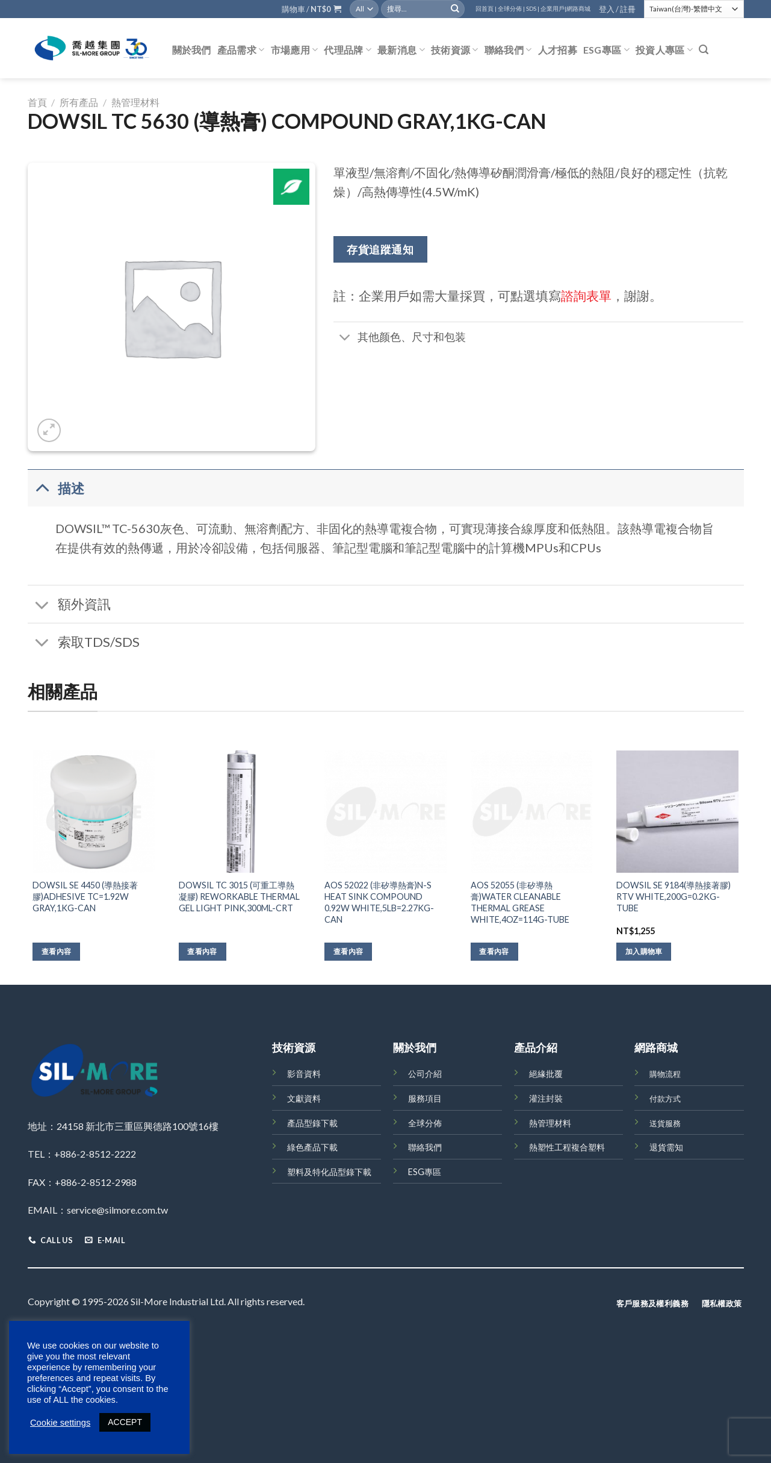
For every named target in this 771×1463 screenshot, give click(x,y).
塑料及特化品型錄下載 (329, 1172)
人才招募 (557, 49)
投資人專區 (664, 50)
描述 (56, 488)
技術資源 (454, 50)
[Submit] (455, 9)
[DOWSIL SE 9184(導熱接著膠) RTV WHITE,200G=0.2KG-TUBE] (677, 811)
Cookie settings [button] (60, 1422)
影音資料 (304, 1073)
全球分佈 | (511, 8)
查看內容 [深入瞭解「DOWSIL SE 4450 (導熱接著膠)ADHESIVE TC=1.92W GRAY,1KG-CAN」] (56, 951)
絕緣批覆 (546, 1073)
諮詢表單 (586, 295)
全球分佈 (425, 1123)
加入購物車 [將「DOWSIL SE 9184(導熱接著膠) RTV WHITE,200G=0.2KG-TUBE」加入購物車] (644, 951)
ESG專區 (606, 50)
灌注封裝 (546, 1098)
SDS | (532, 8)
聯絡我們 (508, 50)
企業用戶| (553, 8)
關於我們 (191, 49)
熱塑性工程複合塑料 (567, 1147)
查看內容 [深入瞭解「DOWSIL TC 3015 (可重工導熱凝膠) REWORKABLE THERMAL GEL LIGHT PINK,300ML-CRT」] (202, 951)
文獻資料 (304, 1098)
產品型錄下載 (312, 1123)
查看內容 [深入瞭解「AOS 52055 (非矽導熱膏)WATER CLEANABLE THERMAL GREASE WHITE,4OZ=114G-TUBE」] (494, 951)
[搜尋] (703, 49)
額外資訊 (69, 606)
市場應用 (294, 50)
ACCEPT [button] (125, 1422)
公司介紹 (425, 1073)
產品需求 (241, 50)
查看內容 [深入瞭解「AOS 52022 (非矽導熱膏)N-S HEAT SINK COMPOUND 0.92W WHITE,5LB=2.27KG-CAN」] (348, 951)
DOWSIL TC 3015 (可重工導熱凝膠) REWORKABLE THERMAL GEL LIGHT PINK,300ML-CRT (239, 896)
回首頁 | (486, 8)
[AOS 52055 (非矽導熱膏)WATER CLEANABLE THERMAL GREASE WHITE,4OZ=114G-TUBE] (532, 811)
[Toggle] (345, 338)
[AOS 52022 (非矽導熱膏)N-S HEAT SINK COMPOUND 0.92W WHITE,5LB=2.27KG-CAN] (385, 811)
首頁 (37, 102)
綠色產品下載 (312, 1147)
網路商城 (578, 8)
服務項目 (425, 1098)
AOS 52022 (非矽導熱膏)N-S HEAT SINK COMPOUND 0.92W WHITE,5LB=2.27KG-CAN (379, 902)
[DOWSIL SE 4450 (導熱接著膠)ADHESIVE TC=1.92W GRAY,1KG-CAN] (94, 811)
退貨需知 (666, 1147)
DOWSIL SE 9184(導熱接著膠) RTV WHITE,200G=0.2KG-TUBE (673, 896)
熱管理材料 (135, 102)
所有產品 (79, 102)
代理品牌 (347, 50)
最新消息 (401, 50)
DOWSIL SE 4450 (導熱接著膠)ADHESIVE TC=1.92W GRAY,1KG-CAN (85, 896)
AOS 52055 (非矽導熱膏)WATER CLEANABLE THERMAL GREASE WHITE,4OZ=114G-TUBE (520, 902)
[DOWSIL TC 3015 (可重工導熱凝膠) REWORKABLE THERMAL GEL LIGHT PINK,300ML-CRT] (240, 811)
